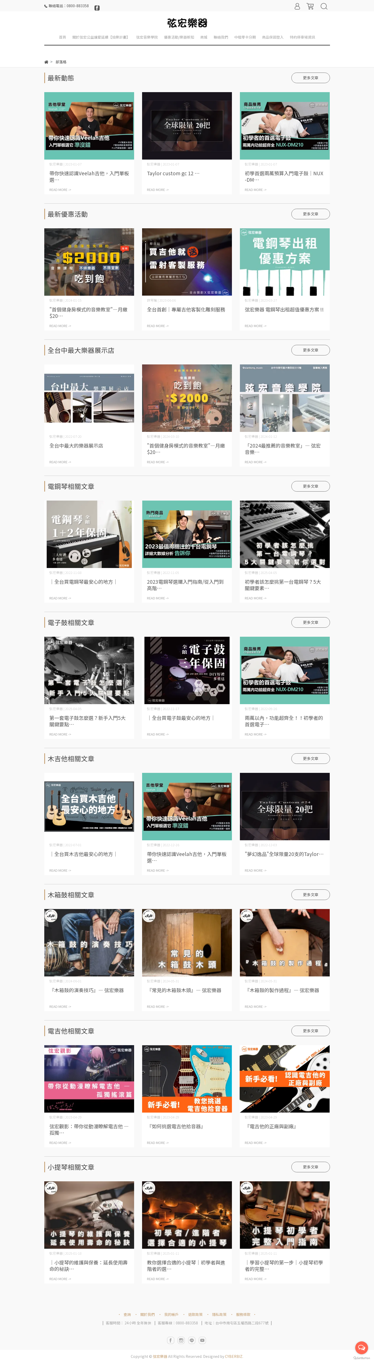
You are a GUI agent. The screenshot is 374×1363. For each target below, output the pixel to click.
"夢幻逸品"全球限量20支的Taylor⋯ (284, 854)
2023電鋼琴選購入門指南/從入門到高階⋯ (185, 584)
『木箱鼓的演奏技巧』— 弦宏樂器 (86, 990)
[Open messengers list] (361, 1347)
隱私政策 (219, 1314)
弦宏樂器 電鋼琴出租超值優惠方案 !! (284, 309)
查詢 (127, 1314)
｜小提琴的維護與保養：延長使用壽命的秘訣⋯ (88, 1265)
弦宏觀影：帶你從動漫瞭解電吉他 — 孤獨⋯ (89, 1129)
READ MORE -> (60, 189)
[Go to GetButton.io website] (361, 1357)
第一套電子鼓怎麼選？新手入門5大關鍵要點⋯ (87, 720)
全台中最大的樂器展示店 (76, 445)
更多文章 (310, 77)
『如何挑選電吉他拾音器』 (176, 1126)
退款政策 (195, 1314)
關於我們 (147, 1314)
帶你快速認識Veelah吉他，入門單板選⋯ (89, 176)
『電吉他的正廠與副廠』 (272, 1126)
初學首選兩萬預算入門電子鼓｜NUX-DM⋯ (284, 176)
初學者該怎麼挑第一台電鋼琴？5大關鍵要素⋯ (283, 584)
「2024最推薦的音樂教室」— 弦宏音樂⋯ (283, 448)
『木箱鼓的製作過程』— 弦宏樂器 (282, 990)
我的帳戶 (171, 1314)
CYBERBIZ (233, 1356)
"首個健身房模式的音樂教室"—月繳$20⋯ (88, 312)
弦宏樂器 (160, 1356)
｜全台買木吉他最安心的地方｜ (83, 854)
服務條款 (243, 1314)
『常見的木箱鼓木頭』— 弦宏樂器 (184, 990)
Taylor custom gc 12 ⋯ (173, 173)
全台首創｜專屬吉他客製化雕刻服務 (186, 309)
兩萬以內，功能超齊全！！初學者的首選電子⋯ (284, 720)
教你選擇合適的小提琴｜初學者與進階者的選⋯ (186, 1265)
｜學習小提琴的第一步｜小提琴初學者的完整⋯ (284, 1265)
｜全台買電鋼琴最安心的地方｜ (83, 581)
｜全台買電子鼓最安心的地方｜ (181, 717)
